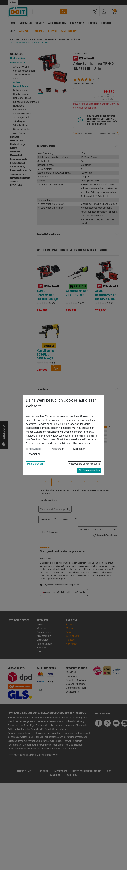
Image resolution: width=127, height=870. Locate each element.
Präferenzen (57, 448)
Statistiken (79, 448)
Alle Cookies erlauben (89, 470)
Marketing (34, 454)
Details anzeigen (35, 463)
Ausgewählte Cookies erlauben (84, 463)
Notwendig (35, 448)
